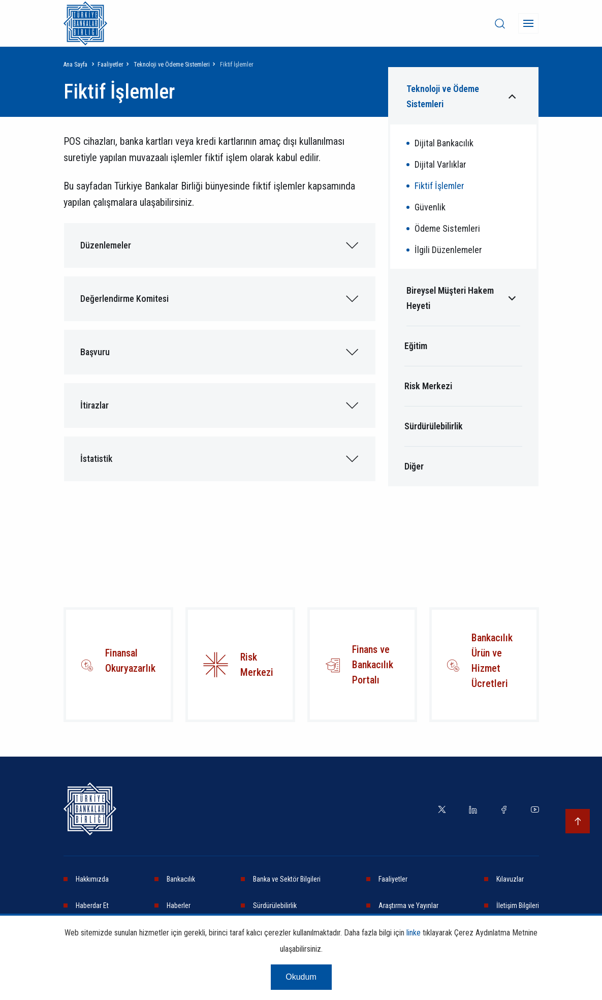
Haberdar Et (92, 905)
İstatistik (96, 458)
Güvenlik (430, 207)
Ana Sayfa (75, 64)
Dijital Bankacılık (444, 143)
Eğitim (415, 345)
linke (413, 933)
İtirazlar (94, 405)
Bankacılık (181, 879)
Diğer (414, 466)
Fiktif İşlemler (439, 185)
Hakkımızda (92, 879)
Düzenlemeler (105, 245)
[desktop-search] (500, 23)
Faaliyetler (110, 64)
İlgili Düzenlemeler (448, 249)
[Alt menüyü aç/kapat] (512, 96)
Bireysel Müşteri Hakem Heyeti (450, 298)
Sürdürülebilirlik (433, 426)
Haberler (179, 905)
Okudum (301, 977)
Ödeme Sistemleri (447, 228)
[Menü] (528, 23)
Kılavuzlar (510, 879)
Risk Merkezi (428, 386)
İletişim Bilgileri (517, 905)
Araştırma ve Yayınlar (408, 905)
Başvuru (95, 352)
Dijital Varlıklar (440, 164)
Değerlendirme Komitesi (124, 298)
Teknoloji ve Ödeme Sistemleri (172, 64)
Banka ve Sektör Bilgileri (287, 879)
